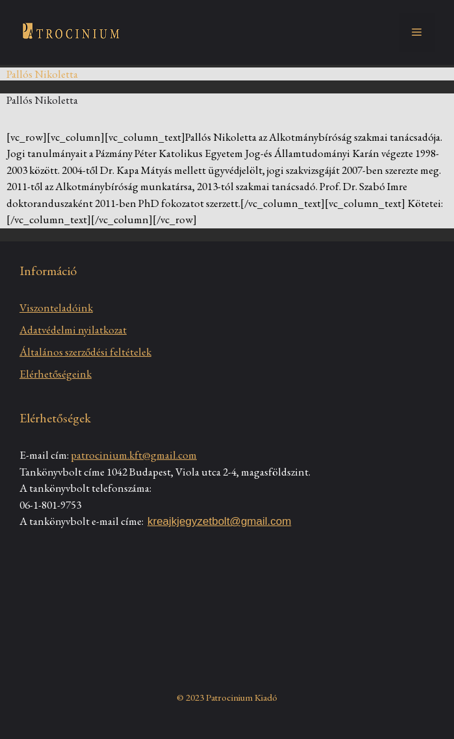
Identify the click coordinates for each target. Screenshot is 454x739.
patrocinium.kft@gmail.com (134, 455)
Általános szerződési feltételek (85, 352)
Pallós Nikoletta (42, 100)
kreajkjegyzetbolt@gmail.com (219, 521)
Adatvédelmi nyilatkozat (73, 329)
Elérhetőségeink (55, 374)
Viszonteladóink (56, 307)
